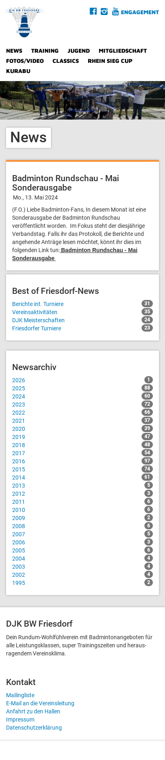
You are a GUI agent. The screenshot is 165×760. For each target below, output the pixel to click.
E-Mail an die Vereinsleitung (40, 703)
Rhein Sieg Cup (110, 60)
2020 (82, 428)
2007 (82, 533)
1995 (82, 582)
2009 (82, 517)
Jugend (79, 50)
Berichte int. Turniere (82, 303)
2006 (82, 542)
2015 (82, 469)
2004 (82, 558)
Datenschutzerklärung (34, 727)
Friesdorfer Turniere (82, 328)
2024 (82, 396)
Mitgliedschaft (123, 50)
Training (45, 50)
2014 (82, 477)
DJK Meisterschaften (82, 319)
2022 (82, 412)
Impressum (20, 719)
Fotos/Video (25, 60)
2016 (82, 461)
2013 (82, 485)
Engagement (140, 12)
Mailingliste (20, 695)
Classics (66, 60)
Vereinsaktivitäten (82, 311)
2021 (82, 420)
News (14, 50)
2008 (82, 525)
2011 (82, 501)
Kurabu (18, 70)
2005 (82, 550)
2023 (82, 404)
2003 (82, 566)
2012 (82, 493)
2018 (82, 444)
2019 (82, 436)
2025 (82, 388)
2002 (82, 574)
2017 (82, 452)
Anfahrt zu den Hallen (33, 711)
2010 (82, 509)
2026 (82, 379)
